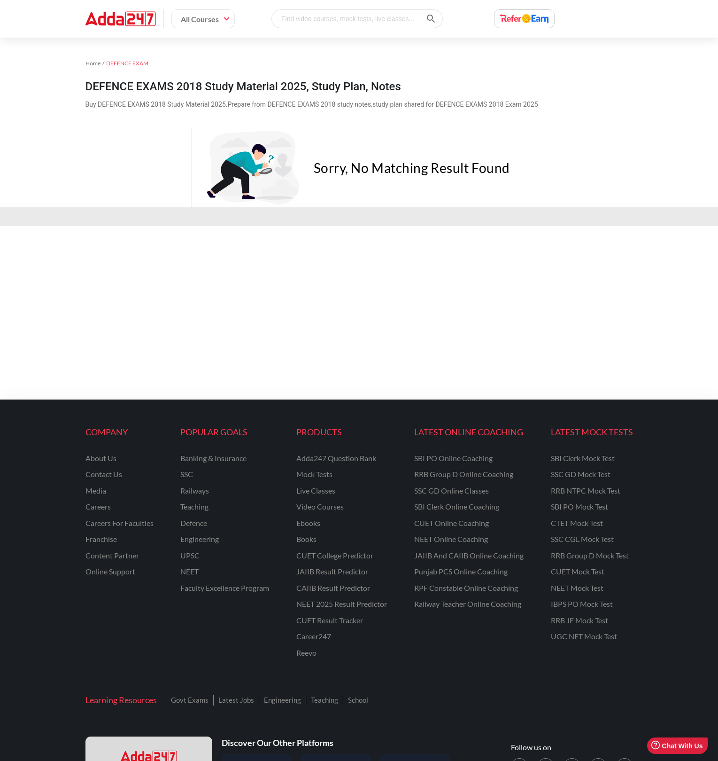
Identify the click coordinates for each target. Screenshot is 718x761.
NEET (189, 571)
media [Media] (95, 490)
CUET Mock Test (577, 571)
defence (193, 522)
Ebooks (308, 522)
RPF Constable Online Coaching (466, 587)
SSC (186, 474)
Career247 (313, 636)
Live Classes (315, 490)
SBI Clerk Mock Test (583, 458)
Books (306, 538)
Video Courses (320, 506)
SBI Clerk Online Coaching (456, 506)
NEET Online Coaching (451, 538)
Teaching (324, 700)
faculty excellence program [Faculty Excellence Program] (224, 587)
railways (194, 490)
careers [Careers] (98, 506)
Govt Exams (189, 700)
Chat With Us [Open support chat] (677, 745)
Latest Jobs (236, 700)
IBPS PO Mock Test (582, 603)
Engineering (282, 700)
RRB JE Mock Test (579, 620)
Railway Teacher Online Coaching (467, 603)
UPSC (190, 555)
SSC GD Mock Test (580, 474)
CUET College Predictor (334, 555)
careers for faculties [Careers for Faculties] (119, 522)
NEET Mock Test (577, 587)
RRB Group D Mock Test (590, 555)
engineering (199, 538)
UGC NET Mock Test (584, 636)
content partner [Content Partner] (112, 555)
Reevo (306, 652)
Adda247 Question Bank (336, 458)
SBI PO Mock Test (579, 506)
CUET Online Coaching (451, 522)
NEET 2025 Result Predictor (341, 603)
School (358, 700)
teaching (194, 506)
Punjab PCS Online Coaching (461, 571)
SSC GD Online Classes (451, 490)
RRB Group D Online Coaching (463, 474)
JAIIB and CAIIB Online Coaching (469, 555)
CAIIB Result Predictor (333, 587)
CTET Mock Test (577, 522)
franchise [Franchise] (101, 538)
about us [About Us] (100, 458)
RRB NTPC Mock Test (585, 490)
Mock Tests (314, 474)
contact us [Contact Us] (103, 474)
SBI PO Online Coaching (453, 458)
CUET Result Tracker (329, 620)
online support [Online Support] (110, 571)
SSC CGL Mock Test (582, 538)
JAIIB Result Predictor (332, 571)
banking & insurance (213, 458)
